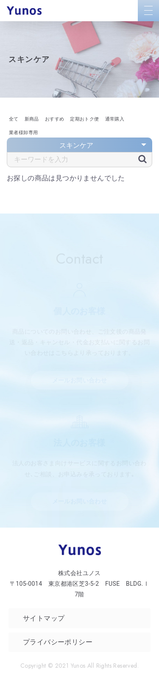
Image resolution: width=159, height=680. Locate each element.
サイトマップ (43, 618)
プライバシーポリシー (57, 642)
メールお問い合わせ (79, 380)
